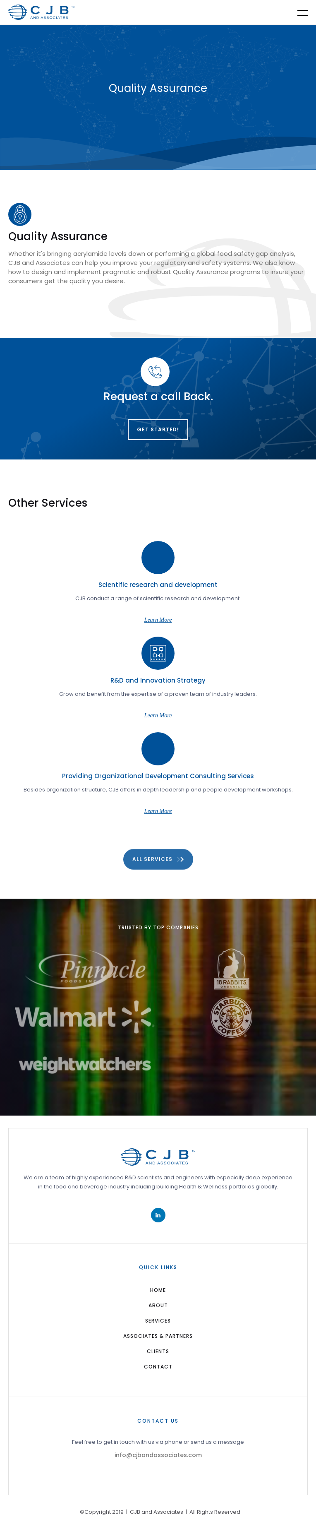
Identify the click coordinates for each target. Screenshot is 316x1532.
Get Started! (158, 429)
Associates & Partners (158, 1336)
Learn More (158, 620)
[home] (41, 12)
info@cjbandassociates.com (158, 1455)
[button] (297, 12)
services (158, 1320)
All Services (152, 864)
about (158, 1305)
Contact (158, 1366)
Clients (158, 1351)
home (158, 1290)
